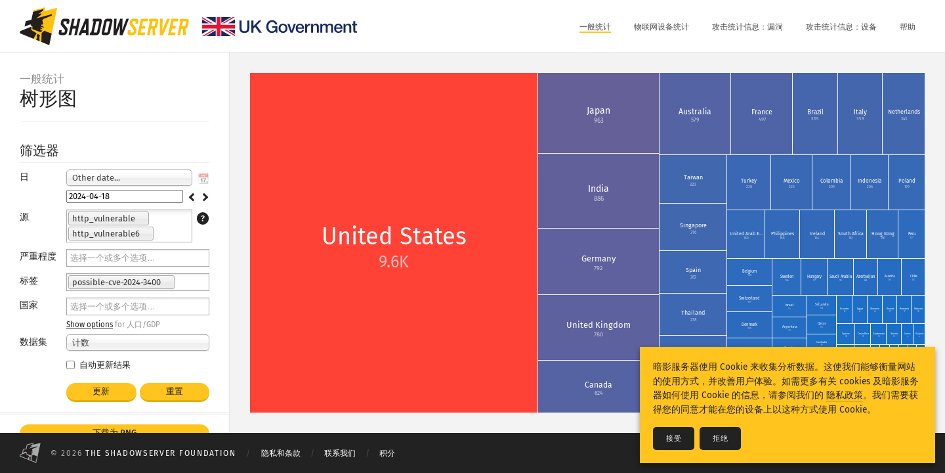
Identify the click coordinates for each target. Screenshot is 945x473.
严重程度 (38, 256)
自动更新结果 (98, 365)
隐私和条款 (281, 453)
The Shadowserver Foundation (160, 453)
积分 (387, 453)
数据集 (33, 342)
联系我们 (340, 453)
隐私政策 (844, 395)
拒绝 (720, 438)
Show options (89, 324)
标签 (29, 280)
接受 (673, 438)
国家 (29, 305)
